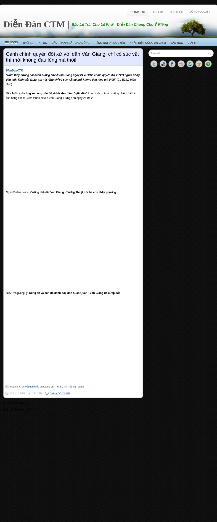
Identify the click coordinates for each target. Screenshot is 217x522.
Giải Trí (193, 43)
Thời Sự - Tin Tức (35, 43)
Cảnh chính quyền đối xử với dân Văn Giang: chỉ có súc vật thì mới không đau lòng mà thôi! (72, 57)
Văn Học (176, 43)
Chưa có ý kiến (60, 393)
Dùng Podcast (200, 11)
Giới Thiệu (176, 12)
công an (49, 386)
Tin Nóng (11, 42)
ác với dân (28, 386)
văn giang (78, 386)
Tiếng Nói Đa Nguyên (109, 43)
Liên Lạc (157, 12)
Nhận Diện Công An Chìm (148, 43)
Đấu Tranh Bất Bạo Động (71, 43)
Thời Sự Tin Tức (63, 386)
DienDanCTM (14, 70)
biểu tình (39, 386)
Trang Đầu (137, 12)
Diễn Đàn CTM (34, 24)
